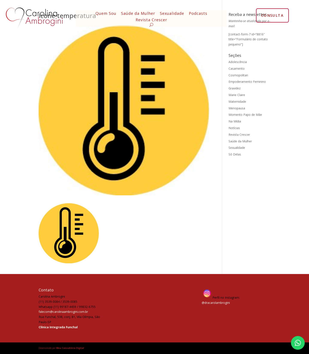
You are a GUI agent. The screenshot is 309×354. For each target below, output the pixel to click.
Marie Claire (237, 95)
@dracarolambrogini (216, 303)
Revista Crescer (151, 20)
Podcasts (198, 14)
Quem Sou (105, 14)
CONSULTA (272, 15)
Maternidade (237, 101)
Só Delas (235, 154)
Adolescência (238, 62)
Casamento (237, 68)
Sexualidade (172, 14)
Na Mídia (235, 121)
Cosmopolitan (238, 75)
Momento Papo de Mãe (245, 115)
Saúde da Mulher (138, 14)
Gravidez (235, 88)
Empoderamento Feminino (247, 82)
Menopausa (237, 108)
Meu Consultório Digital (70, 347)
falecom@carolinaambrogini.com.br (63, 312)
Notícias (234, 128)
